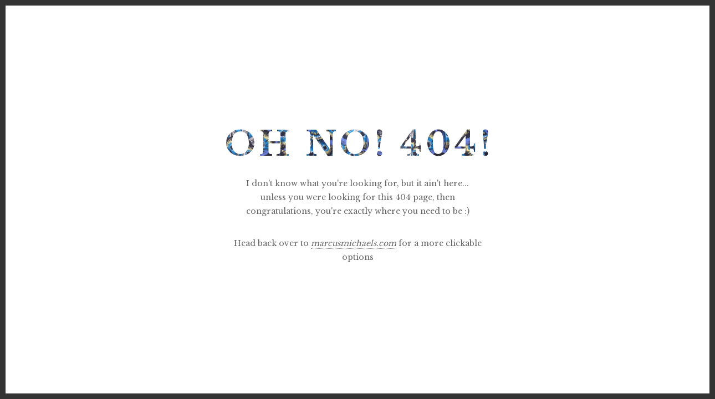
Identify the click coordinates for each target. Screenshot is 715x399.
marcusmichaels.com (353, 243)
